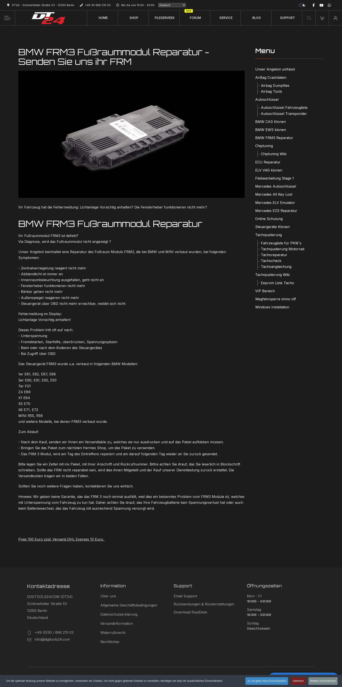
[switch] (302, 5)
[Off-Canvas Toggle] (7, 18)
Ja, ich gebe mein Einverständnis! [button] (266, 681)
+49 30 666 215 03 (98, 5)
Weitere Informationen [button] (323, 681)
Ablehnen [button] (298, 681)
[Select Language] (172, 5)
